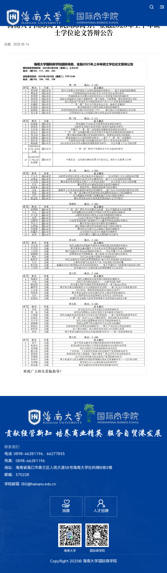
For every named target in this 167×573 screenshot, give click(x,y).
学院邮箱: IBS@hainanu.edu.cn (30, 484)
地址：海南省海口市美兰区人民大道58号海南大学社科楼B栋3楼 (58, 467)
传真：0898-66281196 (24, 461)
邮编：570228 (16, 474)
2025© (76, 561)
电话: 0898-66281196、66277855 (34, 454)
